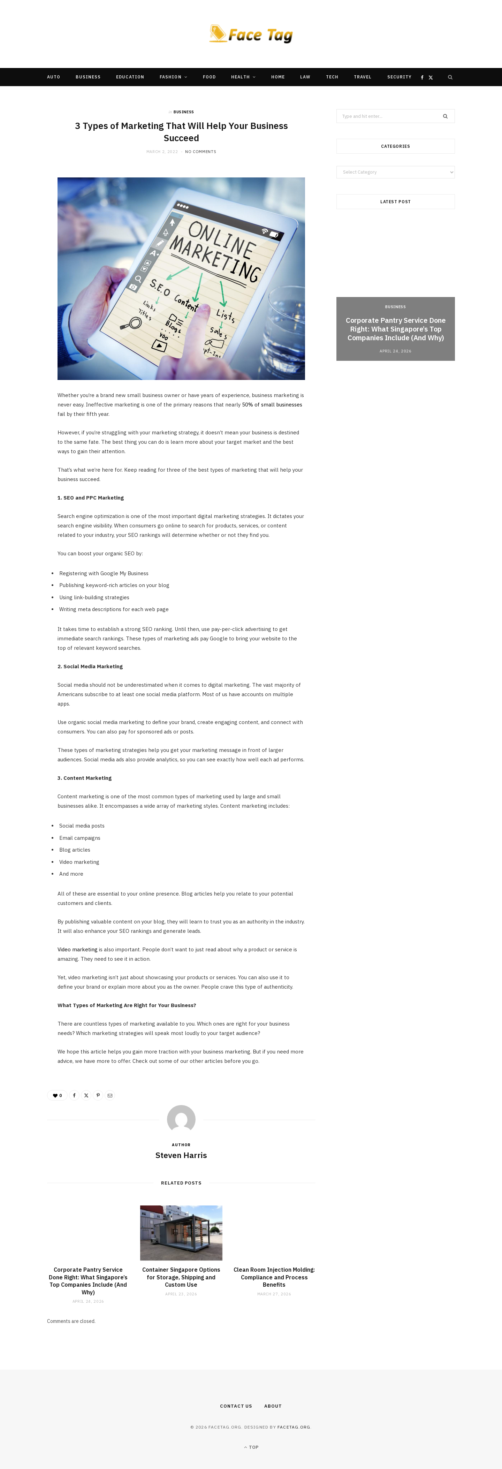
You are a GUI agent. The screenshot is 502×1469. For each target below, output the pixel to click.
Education (130, 76)
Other (230, 95)
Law (305, 76)
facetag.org (293, 1427)
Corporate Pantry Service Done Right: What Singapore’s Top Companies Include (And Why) (88, 1281)
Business (88, 76)
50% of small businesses (272, 404)
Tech (332, 76)
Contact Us (236, 1406)
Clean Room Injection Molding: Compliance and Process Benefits (274, 1277)
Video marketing (78, 949)
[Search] (450, 77)
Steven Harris (181, 1155)
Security (399, 76)
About (273, 1406)
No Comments (200, 151)
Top (251, 1447)
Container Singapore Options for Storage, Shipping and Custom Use (181, 1277)
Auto (53, 76)
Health (240, 76)
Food (209, 76)
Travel (363, 76)
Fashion (171, 76)
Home (278, 76)
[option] (395, 291)
